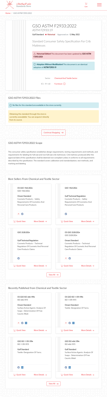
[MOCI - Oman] (18, 5)
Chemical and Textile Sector (65, 78)
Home (7, 13)
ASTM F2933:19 (50, 67)
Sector (47, 78)
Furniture (59, 84)
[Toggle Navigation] (99, 5)
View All (53, 275)
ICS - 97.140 (45, 84)
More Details (40, 221)
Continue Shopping (53, 132)
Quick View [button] (19, 221)
